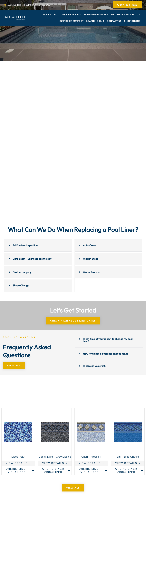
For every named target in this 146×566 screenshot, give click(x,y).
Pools (47, 14)
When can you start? (94, 366)
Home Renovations (95, 14)
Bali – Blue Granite (128, 456)
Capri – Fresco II (91, 456)
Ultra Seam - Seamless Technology (32, 259)
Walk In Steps (90, 259)
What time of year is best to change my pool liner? (107, 340)
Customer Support (71, 21)
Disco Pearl (18, 456)
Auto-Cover (89, 245)
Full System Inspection (25, 245)
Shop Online (132, 21)
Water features (91, 272)
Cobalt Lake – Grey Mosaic (55, 456)
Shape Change (21, 285)
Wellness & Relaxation (125, 14)
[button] (38, 246)
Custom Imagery (22, 272)
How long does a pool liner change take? (105, 354)
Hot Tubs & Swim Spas (67, 14)
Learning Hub (95, 21)
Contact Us (114, 21)
